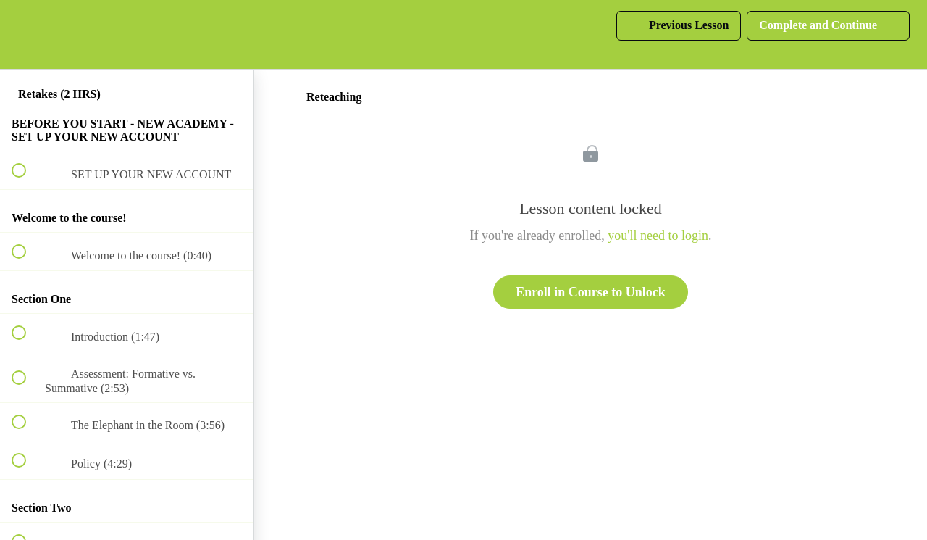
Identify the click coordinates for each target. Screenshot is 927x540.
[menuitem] (127, 34)
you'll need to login (658, 235)
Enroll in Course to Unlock (591, 292)
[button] (27, 34)
